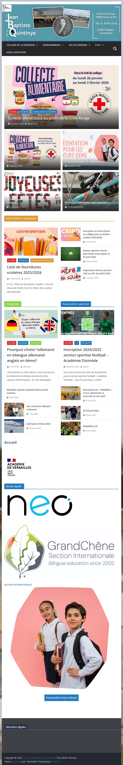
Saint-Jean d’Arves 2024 (38, 423)
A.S (77, 343)
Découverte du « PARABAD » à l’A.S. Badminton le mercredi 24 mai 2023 (97, 393)
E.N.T (98, 45)
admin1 (27, 278)
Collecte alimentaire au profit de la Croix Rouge (49, 117)
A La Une (12, 112)
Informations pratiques (42, 260)
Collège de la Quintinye (21, 45)
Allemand (23, 343)
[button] (36, 45)
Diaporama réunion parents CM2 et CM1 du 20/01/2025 (97, 272)
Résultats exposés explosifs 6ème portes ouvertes (27, 391)
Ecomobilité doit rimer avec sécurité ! (86, 202)
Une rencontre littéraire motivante (38, 408)
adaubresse (32, 123)
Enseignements (52, 45)
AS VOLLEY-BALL (91, 410)
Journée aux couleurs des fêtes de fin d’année (28, 201)
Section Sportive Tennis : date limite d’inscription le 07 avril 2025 (96, 253)
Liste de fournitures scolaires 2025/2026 (24, 269)
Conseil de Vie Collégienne (44, 112)
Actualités (24, 112)
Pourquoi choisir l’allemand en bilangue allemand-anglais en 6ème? (30, 355)
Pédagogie (35, 343)
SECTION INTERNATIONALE (18, 584)
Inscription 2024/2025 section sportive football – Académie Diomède (86, 355)
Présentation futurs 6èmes (61, 697)
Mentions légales (16, 727)
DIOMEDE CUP (90, 426)
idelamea (27, 366)
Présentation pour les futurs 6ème (85, 161)
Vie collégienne (78, 45)
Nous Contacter (16, 52)
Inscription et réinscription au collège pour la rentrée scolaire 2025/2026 (96, 234)
